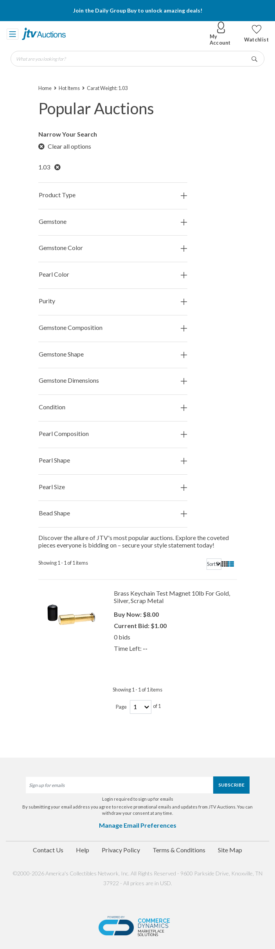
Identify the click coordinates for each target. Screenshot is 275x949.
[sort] (214, 564)
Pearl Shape (113, 460)
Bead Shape (113, 513)
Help (82, 850)
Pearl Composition (113, 433)
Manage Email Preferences (137, 825)
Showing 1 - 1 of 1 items (63, 563)
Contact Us (48, 850)
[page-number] (140, 707)
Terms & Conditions (179, 850)
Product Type (113, 195)
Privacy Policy (121, 850)
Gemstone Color (113, 248)
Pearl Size (113, 487)
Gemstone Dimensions (113, 380)
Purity (113, 301)
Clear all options (64, 146)
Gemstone (113, 221)
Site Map (230, 850)
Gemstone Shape (113, 354)
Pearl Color (113, 274)
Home (45, 88)
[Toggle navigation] (12, 33)
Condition (113, 407)
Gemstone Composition (113, 327)
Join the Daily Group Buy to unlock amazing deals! (137, 10)
